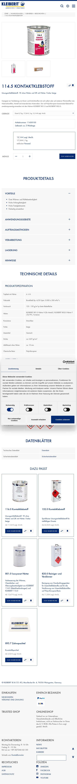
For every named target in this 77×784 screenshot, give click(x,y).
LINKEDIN (44, 765)
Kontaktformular (18, 753)
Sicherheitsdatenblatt (49, 456)
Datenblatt (45, 450)
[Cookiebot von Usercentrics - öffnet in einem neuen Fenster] (64, 362)
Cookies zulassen (63, 420)
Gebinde (5, 113)
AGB (3, 768)
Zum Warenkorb (67, 156)
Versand (27, 143)
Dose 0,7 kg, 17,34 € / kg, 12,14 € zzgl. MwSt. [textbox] (30, 113)
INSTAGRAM (45, 772)
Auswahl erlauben (38, 420)
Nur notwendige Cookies (14, 419)
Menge (5, 156)
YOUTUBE (44, 776)
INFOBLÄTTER (41, 746)
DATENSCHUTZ (8, 772)
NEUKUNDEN (7, 695)
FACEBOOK (45, 768)
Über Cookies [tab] (63, 369)
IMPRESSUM (7, 765)
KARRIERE (40, 750)
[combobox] (44, 113)
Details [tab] (38, 369)
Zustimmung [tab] (13, 369)
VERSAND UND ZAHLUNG (13, 698)
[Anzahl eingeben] (23, 156)
